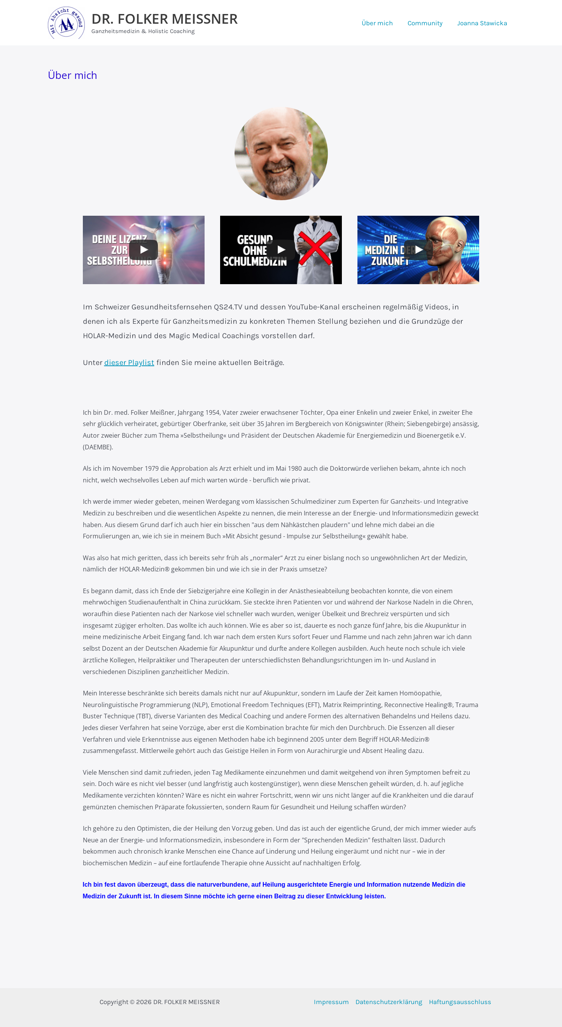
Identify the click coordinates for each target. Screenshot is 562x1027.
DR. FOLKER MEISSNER (164, 18)
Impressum (331, 1002)
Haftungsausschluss (460, 1002)
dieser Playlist (129, 362)
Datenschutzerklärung (388, 1002)
